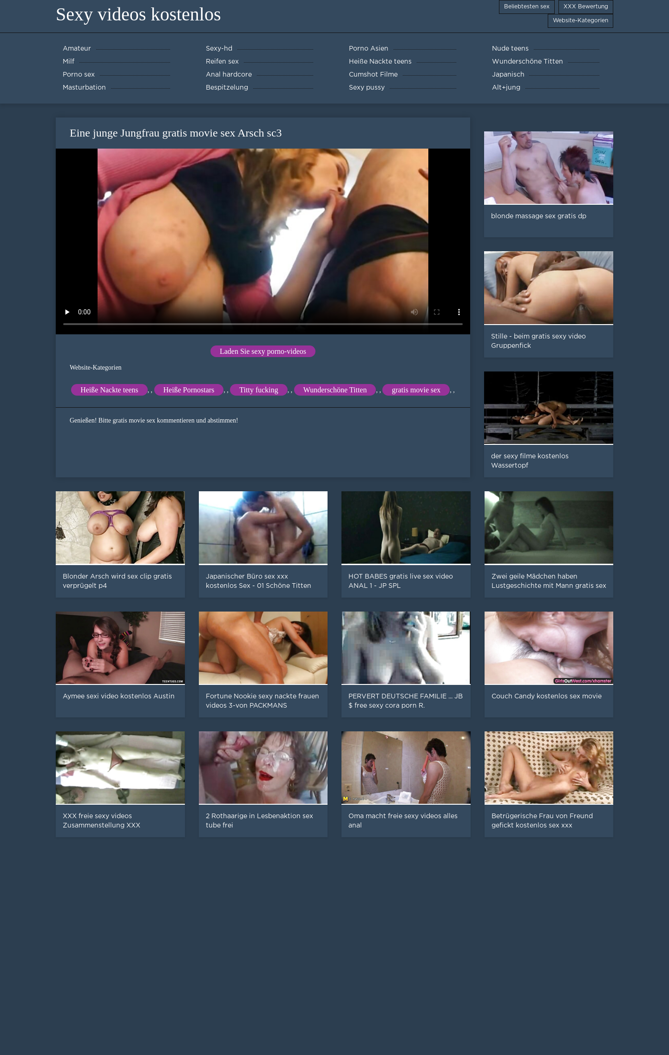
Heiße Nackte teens (109, 390)
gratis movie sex (416, 390)
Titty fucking (258, 390)
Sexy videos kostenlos (138, 14)
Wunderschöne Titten (335, 390)
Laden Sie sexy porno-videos (263, 351)
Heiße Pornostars (189, 390)
